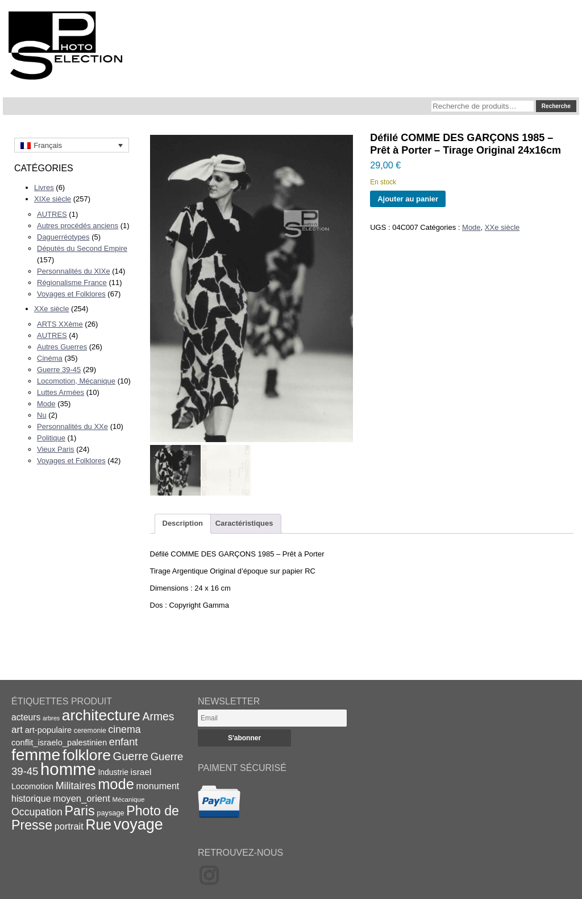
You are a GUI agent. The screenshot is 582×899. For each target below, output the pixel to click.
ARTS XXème (60, 324)
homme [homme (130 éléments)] (68, 769)
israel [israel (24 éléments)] (141, 772)
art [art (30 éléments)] (17, 729)
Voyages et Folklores (71, 294)
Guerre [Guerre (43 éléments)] (131, 756)
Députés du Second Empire (82, 248)
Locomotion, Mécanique (76, 381)
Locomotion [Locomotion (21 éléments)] (32, 786)
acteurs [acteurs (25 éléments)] (25, 717)
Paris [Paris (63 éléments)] (80, 810)
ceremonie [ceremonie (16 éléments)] (90, 731)
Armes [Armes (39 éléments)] (158, 717)
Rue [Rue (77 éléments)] (98, 824)
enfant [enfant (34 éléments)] (123, 742)
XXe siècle (51, 308)
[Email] (272, 718)
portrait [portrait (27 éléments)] (69, 826)
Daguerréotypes (63, 237)
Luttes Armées (60, 392)
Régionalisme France (72, 282)
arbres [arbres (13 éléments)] (51, 718)
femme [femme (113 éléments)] (35, 754)
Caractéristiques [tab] (244, 523)
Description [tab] (183, 523)
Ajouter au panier (407, 199)
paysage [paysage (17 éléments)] (110, 813)
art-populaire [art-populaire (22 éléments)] (48, 730)
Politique (51, 438)
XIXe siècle (52, 199)
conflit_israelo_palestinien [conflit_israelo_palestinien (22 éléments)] (59, 742)
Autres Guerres (62, 347)
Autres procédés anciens (77, 225)
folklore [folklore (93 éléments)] (87, 755)
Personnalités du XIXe (73, 271)
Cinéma (50, 358)
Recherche (556, 106)
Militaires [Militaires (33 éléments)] (76, 785)
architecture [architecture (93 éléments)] (101, 715)
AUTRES (52, 214)
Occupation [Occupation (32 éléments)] (37, 812)
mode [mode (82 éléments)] (116, 784)
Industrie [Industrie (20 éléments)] (113, 772)
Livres (44, 187)
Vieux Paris (55, 449)
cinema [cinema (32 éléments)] (124, 729)
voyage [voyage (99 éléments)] (138, 824)
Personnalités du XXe (72, 426)
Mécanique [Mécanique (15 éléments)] (129, 799)
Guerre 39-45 (59, 369)
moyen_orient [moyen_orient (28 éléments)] (81, 798)
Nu (42, 415)
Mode (46, 403)
